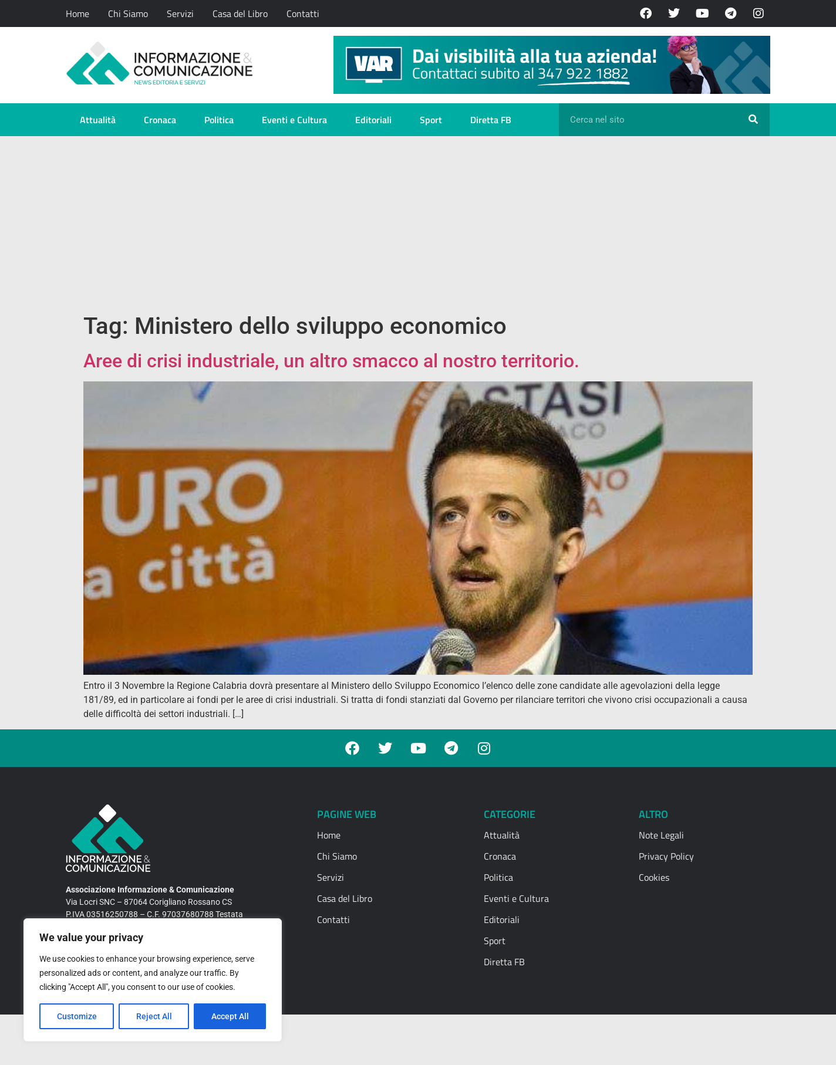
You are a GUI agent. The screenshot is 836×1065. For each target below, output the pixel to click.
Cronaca (160, 120)
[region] (152, 980)
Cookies (654, 877)
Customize (77, 1016)
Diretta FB (490, 120)
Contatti (302, 13)
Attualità (98, 120)
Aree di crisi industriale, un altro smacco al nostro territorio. (331, 361)
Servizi (180, 13)
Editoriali (373, 120)
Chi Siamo (128, 13)
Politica (219, 120)
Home (77, 13)
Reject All (154, 1016)
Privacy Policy (666, 856)
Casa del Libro (240, 13)
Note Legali (661, 835)
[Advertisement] (418, 224)
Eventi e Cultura (294, 120)
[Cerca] (753, 119)
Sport (431, 120)
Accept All (230, 1016)
